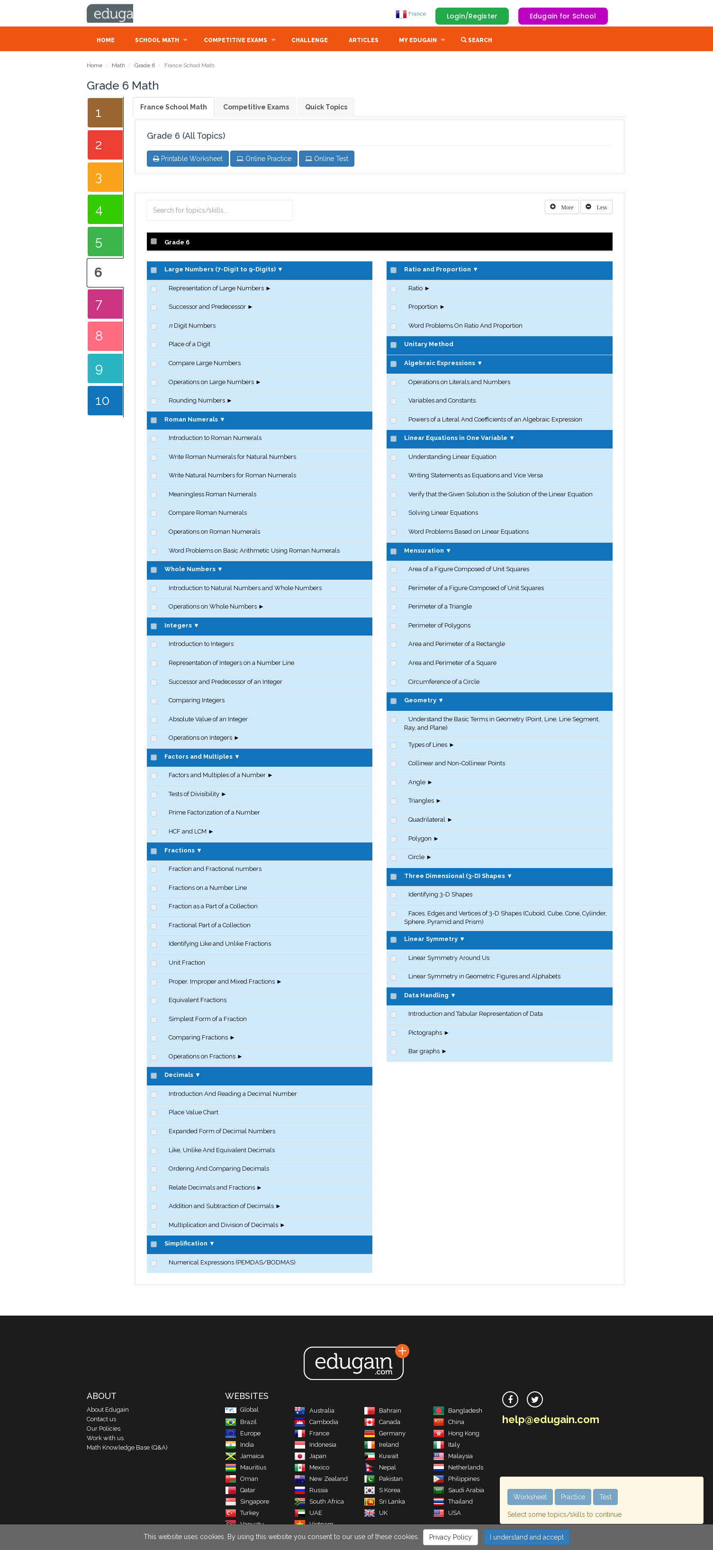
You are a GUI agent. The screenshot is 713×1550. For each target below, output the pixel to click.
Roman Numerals (191, 420)
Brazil (241, 1422)
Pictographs (425, 1033)
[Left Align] (562, 208)
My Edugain (418, 41)
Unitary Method (428, 345)
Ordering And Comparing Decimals (219, 1169)
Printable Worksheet (188, 159)
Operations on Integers (200, 738)
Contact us (101, 1420)
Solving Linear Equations (443, 513)
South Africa (319, 1502)
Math (118, 66)
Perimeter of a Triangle (440, 607)
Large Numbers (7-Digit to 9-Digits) (220, 270)
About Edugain (108, 1410)
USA (447, 1513)
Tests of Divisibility (194, 794)
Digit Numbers (192, 326)
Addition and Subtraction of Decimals (221, 1206)
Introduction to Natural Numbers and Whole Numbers (245, 588)
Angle (416, 783)
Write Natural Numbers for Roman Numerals (232, 476)
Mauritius (245, 1468)
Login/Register (472, 16)
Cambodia (316, 1422)
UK (376, 1513)
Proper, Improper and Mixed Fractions (222, 982)
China (448, 1422)
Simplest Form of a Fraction (208, 1019)
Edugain (122, 14)
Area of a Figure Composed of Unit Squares (468, 569)
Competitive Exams (235, 41)
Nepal (380, 1468)
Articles (364, 41)
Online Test (326, 159)
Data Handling (426, 996)
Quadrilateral (426, 820)
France (411, 13)
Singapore (247, 1502)
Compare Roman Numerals (208, 513)
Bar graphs (424, 1052)
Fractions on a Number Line (208, 888)
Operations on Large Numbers (211, 382)
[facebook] (510, 1400)
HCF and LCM (188, 832)
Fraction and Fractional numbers (215, 869)
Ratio (415, 289)
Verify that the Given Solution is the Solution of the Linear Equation (500, 495)
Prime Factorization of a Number (214, 813)
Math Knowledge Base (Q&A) (127, 1448)
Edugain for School (563, 16)
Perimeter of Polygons (439, 626)
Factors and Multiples (198, 757)
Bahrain (382, 1411)
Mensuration (424, 551)
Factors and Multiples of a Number (217, 775)
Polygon (420, 839)
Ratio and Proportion (437, 270)
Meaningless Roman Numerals (212, 495)
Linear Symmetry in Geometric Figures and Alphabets (484, 977)
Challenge (309, 41)
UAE (308, 1513)
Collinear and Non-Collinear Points (456, 764)
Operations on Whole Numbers (213, 607)
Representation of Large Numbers (216, 289)
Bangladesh (457, 1411)
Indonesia (315, 1445)
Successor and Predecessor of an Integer (225, 682)
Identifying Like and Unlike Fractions (220, 944)
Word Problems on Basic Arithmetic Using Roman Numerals (254, 551)
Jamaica (244, 1456)
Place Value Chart (193, 1113)
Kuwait (381, 1456)
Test (605, 1497)
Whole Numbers (190, 569)
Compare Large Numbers (205, 363)
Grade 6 (145, 66)
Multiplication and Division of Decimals (223, 1225)
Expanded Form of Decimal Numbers (222, 1132)
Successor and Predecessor (207, 307)
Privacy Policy (450, 1537)
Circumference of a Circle (443, 682)
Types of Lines (427, 745)
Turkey (242, 1513)
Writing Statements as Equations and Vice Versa (475, 476)
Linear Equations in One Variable (455, 438)
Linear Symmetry (431, 939)
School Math (157, 41)
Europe (243, 1434)
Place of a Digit (189, 345)
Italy (446, 1445)
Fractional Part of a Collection (210, 926)
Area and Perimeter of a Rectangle (456, 644)
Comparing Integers (197, 701)
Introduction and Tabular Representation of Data (475, 1014)
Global (242, 1410)
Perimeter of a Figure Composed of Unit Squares (476, 588)
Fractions (179, 851)
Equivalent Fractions (197, 1000)
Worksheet (530, 1497)
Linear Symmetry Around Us (448, 958)
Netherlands (458, 1468)
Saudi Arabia (458, 1491)
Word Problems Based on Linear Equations (468, 532)
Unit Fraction (187, 963)
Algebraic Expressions (439, 363)
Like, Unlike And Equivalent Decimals (222, 1151)
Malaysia (453, 1456)
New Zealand (321, 1479)
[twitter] (535, 1400)
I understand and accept (527, 1537)
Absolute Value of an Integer (208, 720)
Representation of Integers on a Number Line (231, 663)
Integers (178, 626)
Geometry (420, 701)
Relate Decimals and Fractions (212, 1188)
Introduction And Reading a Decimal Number (233, 1094)
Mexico (311, 1468)
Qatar (240, 1491)
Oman (241, 1479)
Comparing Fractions (198, 1038)
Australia (314, 1411)
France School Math (173, 108)
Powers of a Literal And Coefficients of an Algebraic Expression (495, 420)
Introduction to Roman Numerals (215, 438)
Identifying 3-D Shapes (440, 895)
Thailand (453, 1502)
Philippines (456, 1479)
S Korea (382, 1491)
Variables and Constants (442, 401)
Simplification (186, 1244)
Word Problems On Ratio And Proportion (465, 326)
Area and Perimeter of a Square (452, 663)
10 (102, 401)
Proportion (423, 307)
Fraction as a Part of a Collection (213, 907)
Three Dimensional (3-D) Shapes (454, 876)
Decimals (178, 1075)
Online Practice (263, 159)
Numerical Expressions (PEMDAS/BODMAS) (232, 1263)
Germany (385, 1434)
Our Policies (103, 1429)
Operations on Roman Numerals (214, 532)
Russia (311, 1491)
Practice (573, 1497)
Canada (382, 1422)
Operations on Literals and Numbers (459, 382)
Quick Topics (326, 108)
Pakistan (383, 1479)
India (239, 1445)
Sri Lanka (384, 1502)
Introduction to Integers (201, 644)
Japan (310, 1456)
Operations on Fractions (202, 1057)
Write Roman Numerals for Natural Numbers (232, 457)
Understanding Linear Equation (452, 457)
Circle (416, 857)
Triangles (421, 801)
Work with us (105, 1438)
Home (106, 41)
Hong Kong (456, 1434)
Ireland (381, 1445)
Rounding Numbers (197, 401)
